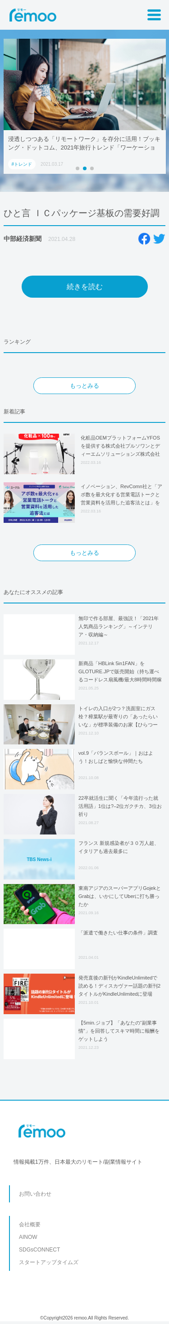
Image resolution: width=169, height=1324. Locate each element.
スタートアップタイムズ (48, 1262)
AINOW (28, 1237)
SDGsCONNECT (39, 1250)
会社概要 (30, 1224)
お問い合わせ (35, 1194)
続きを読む (85, 286)
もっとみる (84, 385)
